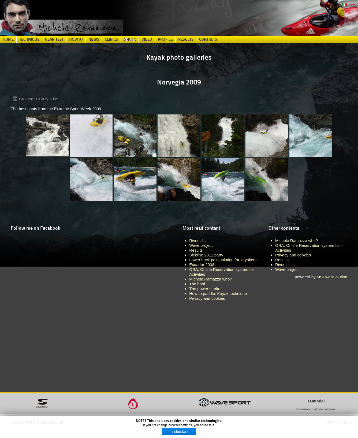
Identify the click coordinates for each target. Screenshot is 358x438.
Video (146, 39)
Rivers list (284, 264)
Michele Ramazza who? (296, 240)
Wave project (287, 269)
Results (185, 39)
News (93, 39)
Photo (130, 39)
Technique (29, 39)
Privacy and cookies (293, 255)
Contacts (208, 39)
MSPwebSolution (332, 277)
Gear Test (54, 39)
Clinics (111, 39)
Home (8, 39)
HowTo (76, 39)
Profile (165, 39)
